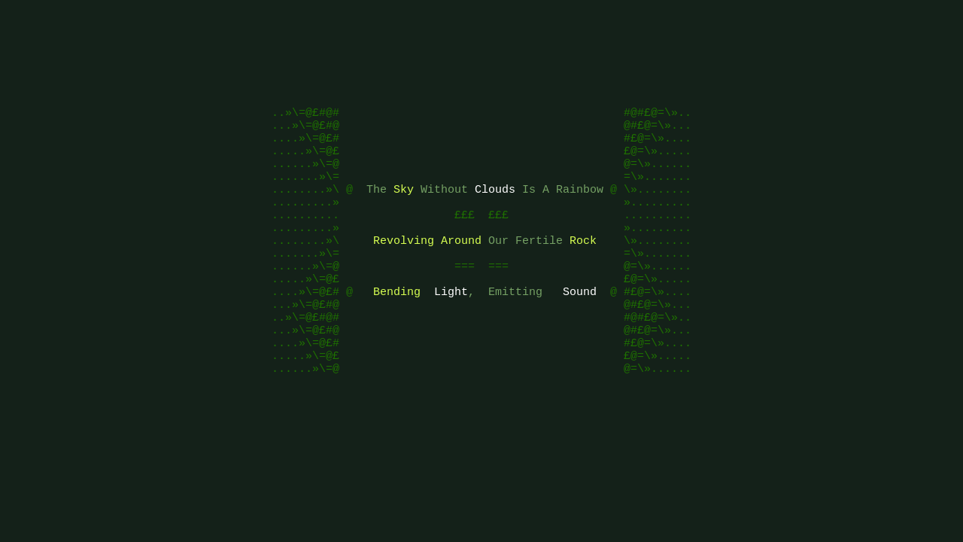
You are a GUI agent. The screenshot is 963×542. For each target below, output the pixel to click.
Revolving (403, 265)
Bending (397, 325)
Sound (580, 325)
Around (461, 265)
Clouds (495, 204)
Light (451, 325)
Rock (583, 265)
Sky (403, 204)
